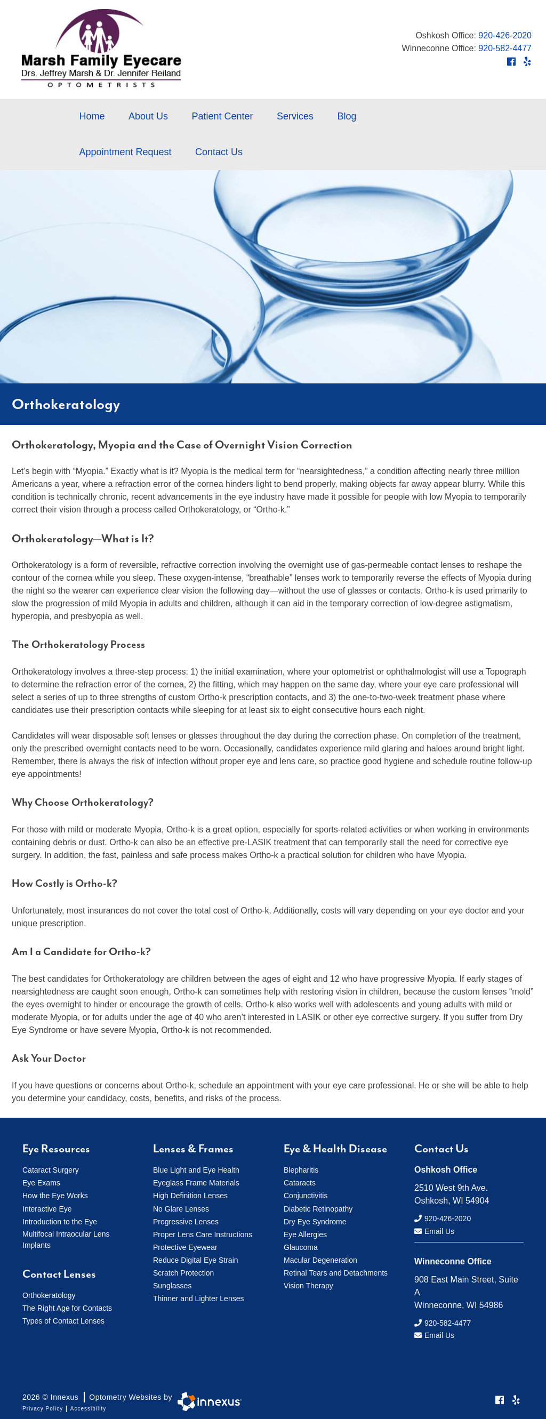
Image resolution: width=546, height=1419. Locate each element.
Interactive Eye (47, 1208)
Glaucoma (301, 1246)
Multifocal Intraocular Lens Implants (65, 1238)
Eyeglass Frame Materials (196, 1183)
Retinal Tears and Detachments (336, 1272)
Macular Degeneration (320, 1259)
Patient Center (222, 116)
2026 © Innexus (97, 1392)
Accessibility (88, 1404)
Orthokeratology (49, 1294)
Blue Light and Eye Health (196, 1170)
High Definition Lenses (190, 1195)
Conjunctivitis (305, 1195)
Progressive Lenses (186, 1221)
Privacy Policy (42, 1404)
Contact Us (219, 152)
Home (92, 116)
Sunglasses (172, 1285)
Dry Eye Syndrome (315, 1221)
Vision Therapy (308, 1285)
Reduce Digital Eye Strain (195, 1259)
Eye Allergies (305, 1234)
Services (295, 116)
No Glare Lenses (181, 1208)
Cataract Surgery (50, 1170)
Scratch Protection (183, 1272)
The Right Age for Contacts (67, 1307)
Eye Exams (41, 1183)
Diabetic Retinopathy (318, 1208)
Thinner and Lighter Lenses (198, 1298)
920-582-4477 (505, 48)
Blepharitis (301, 1170)
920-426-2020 (505, 35)
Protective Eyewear (185, 1246)
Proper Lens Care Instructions (202, 1234)
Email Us (434, 1229)
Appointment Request (125, 152)
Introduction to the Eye (59, 1221)
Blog (346, 116)
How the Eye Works (55, 1195)
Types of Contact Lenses (63, 1320)
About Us (148, 116)
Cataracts (300, 1183)
